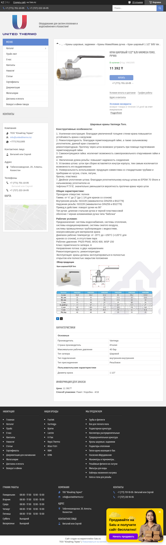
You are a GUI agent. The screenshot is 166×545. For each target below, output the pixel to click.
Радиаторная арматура (100, 428)
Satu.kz (97, 539)
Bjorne (51, 428)
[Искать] (160, 8)
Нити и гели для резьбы (100, 477)
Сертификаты (12, 82)
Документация (13, 87)
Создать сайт (19, 2)
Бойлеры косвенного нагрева (103, 472)
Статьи (9, 76)
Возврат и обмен (14, 468)
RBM (49, 450)
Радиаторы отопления (99, 446)
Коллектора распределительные (104, 433)
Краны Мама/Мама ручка (111, 44)
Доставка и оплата (15, 98)
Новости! (10, 70)
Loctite (51, 433)
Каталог (10, 48)
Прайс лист (11, 54)
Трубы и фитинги (97, 419)
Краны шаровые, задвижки (80, 44)
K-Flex (50, 437)
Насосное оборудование (100, 455)
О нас (8, 59)
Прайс (9, 428)
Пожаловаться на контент (94, 542)
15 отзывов (137, 2)
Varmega (52, 424)
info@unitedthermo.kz (21, 137)
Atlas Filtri (52, 446)
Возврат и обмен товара (17, 104)
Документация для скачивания (20, 455)
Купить (121, 77)
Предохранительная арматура (103, 437)
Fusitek (51, 419)
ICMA (50, 455)
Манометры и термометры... (102, 459)
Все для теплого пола (99, 424)
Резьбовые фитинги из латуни (103, 464)
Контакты (10, 65)
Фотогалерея (12, 93)
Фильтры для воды (98, 468)
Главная (10, 419)
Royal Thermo (54, 442)
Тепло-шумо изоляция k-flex (102, 450)
